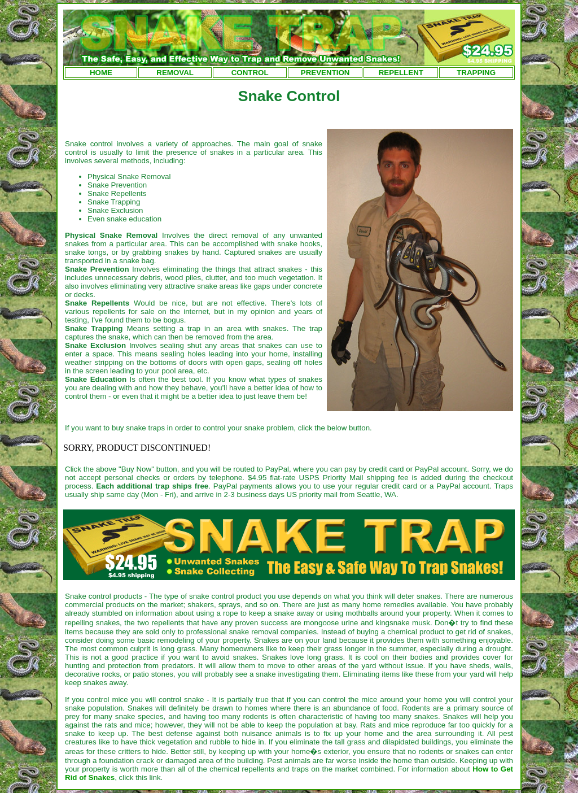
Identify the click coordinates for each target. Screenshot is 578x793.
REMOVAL (175, 72)
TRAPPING (476, 72)
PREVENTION (325, 72)
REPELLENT (401, 72)
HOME (101, 72)
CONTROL (250, 72)
